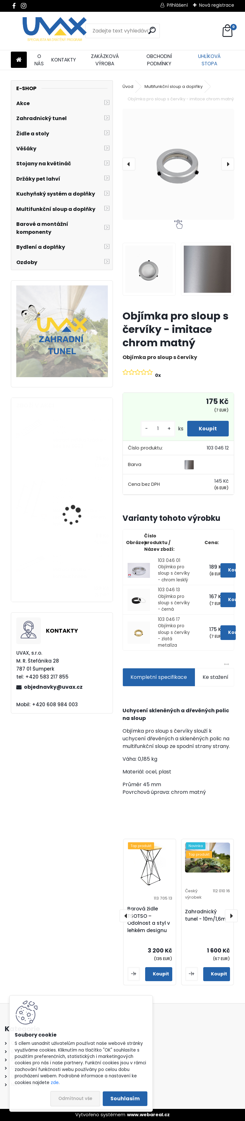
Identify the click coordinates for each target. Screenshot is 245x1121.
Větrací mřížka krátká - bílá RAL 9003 (80, 443)
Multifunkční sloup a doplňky (174, 86)
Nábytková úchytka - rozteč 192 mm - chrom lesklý (79, 517)
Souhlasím (125, 1098)
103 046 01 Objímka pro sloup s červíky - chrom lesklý (174, 570)
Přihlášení (177, 5)
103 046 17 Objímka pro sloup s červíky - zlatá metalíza (174, 632)
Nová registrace (216, 5)
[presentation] (128, 164)
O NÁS (39, 60)
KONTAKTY (63, 59)
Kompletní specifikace (158, 677)
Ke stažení (215, 677)
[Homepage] (19, 60)
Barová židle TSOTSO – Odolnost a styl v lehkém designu (148, 919)
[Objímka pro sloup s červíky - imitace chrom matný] (178, 164)
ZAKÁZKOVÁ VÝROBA (105, 60)
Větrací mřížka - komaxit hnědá (71, 573)
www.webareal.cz (148, 1114)
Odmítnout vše (75, 1099)
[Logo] (55, 31)
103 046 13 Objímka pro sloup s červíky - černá (174, 599)
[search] (152, 30)
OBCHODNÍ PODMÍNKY (159, 60)
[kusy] (155, 428)
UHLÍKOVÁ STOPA (209, 60)
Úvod (127, 86)
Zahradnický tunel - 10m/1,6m (205, 915)
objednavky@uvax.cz (53, 687)
